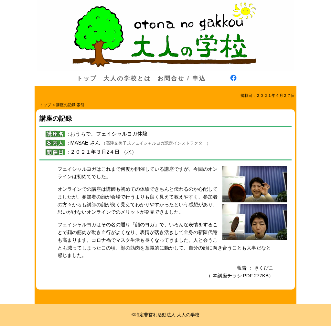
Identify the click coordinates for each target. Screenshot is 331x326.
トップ (87, 78)
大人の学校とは (127, 78)
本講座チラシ (227, 275)
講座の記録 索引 (70, 105)
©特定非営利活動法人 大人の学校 (165, 314)
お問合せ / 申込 (181, 78)
